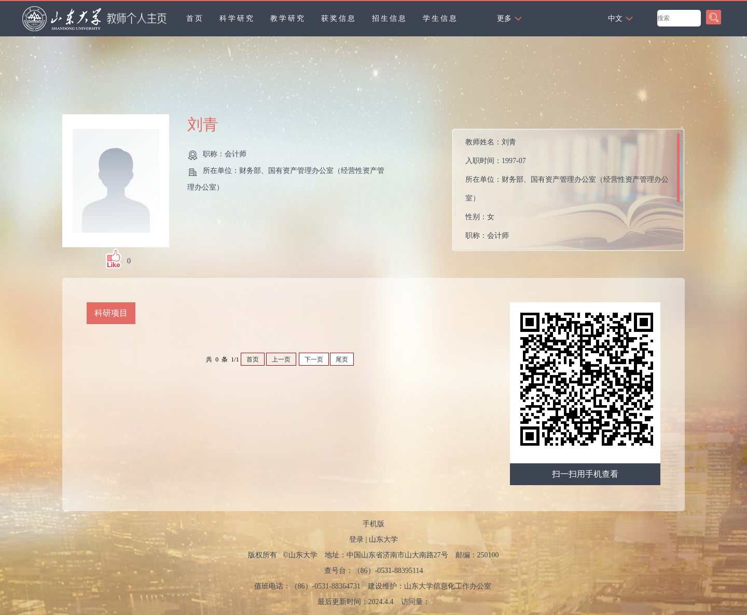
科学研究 (237, 18)
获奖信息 (338, 18)
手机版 (373, 524)
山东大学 (383, 539)
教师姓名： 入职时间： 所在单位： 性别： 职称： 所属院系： (567, 192)
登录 (356, 539)
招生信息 (389, 18)
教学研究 (288, 18)
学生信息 (440, 18)
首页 (195, 18)
